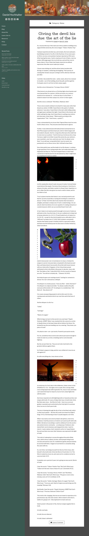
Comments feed (5, 85)
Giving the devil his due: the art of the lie (57, 36)
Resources (5, 38)
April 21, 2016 (64, 41)
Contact (4, 45)
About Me (5, 32)
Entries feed (4, 83)
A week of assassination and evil (9, 61)
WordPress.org (5, 87)
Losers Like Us (6, 35)
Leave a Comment (57, 522)
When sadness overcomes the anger (10, 57)
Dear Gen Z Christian (6, 54)
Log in (3, 81)
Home (3, 26)
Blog (3, 29)
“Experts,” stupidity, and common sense (11, 70)
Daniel (56, 41)
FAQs (3, 41)
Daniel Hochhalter (12, 14)
